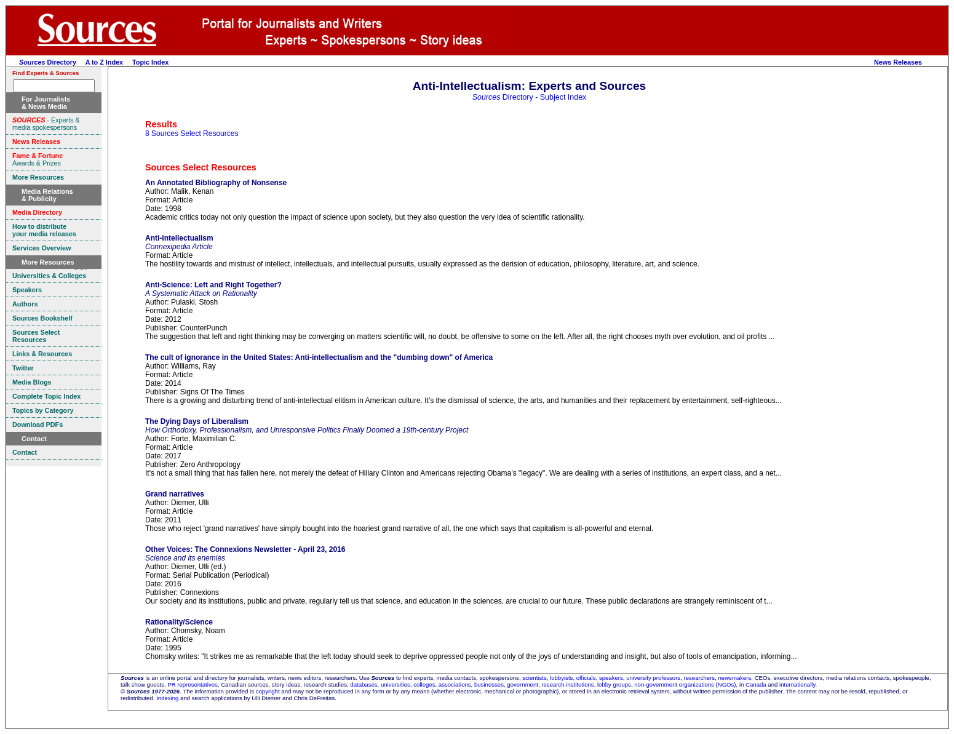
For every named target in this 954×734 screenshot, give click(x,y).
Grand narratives (174, 494)
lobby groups (614, 684)
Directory (47, 62)
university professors (653, 677)
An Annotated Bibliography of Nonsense (216, 182)
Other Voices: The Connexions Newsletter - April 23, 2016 (245, 549)
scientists (534, 677)
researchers (699, 677)
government (522, 684)
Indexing (167, 698)
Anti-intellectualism (179, 238)
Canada (755, 684)
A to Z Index (104, 62)
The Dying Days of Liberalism (196, 421)
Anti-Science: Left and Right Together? (213, 285)
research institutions (567, 684)
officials (586, 677)
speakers (611, 677)
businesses (489, 684)
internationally (797, 684)
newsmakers (735, 677)
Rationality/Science (179, 622)
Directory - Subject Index (529, 97)
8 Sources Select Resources (191, 133)
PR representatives (192, 684)
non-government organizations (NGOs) (685, 684)
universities (395, 684)
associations (455, 684)
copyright (268, 691)
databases (363, 684)
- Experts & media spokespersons (46, 123)
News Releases (898, 62)
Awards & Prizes (37, 159)
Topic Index (150, 62)
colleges (424, 684)
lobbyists (561, 677)
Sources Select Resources (200, 167)
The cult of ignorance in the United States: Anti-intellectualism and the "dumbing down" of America (319, 357)
